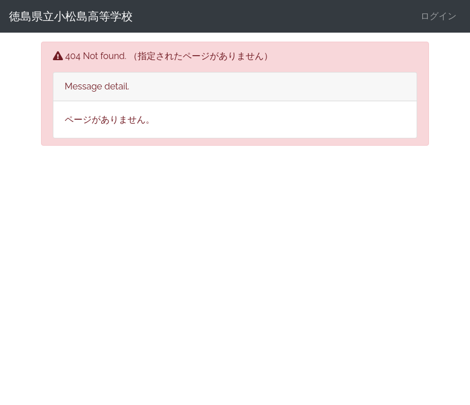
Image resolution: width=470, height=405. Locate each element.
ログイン (439, 16)
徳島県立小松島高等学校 (71, 16)
